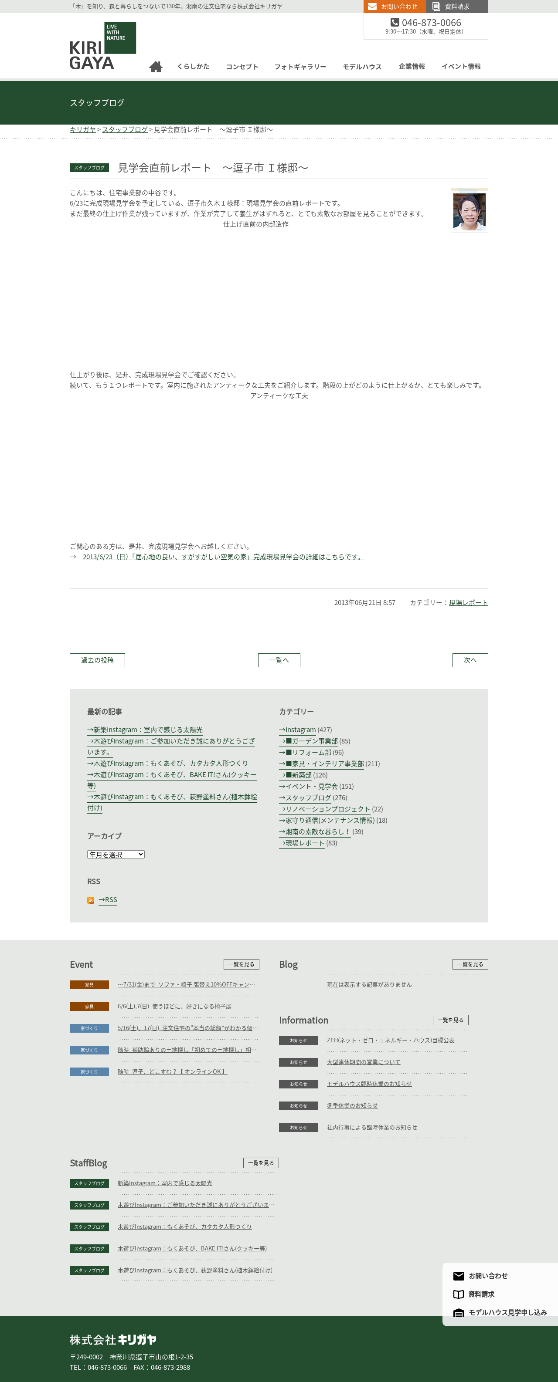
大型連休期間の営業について (154, 1149)
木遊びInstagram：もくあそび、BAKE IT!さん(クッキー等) (401, 1193)
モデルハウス (324, 1346)
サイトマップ (446, 1346)
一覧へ (279, 660)
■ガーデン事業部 (312, 741)
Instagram (301, 729)
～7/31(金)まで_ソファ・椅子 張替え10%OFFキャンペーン (188, 984)
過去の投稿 (97, 660)
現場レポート (468, 602)
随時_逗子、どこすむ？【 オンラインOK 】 (173, 1072)
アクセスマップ (402, 1346)
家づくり (89, 1028)
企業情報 (360, 1346)
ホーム (83, 1346)
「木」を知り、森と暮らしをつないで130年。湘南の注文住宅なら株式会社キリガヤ (176, 6)
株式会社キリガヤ (113, 1284)
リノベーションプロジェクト (328, 809)
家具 (89, 985)
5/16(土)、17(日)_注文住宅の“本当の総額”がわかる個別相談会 (188, 1028)
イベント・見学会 (312, 786)
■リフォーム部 (308, 752)
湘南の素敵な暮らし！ (318, 831)
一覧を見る (241, 964)
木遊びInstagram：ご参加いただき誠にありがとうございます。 (407, 1149)
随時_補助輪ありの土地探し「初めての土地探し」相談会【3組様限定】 (188, 1050)
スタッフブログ (97, 103)
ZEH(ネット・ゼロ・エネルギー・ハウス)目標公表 (181, 1127)
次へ (470, 660)
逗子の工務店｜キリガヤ (95, 18)
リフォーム (174, 1346)
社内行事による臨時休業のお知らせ (163, 1214)
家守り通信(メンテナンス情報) (330, 820)
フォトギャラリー (278, 1346)
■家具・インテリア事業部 (325, 763)
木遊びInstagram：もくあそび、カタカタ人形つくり (171, 763)
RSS (111, 899)
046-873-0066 (437, 23)
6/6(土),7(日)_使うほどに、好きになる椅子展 (174, 1006)
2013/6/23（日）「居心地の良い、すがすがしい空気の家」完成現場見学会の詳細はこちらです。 (223, 557)
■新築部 (299, 775)
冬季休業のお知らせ (143, 1193)
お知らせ (89, 1127)
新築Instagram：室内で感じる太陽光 (148, 729)
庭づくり (141, 1346)
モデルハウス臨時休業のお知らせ (160, 1171)
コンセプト (234, 1346)
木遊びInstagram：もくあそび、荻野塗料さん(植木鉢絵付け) (404, 1214)
